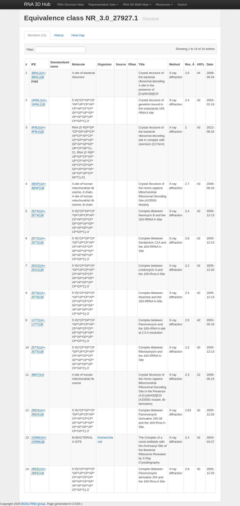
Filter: (42, 49)
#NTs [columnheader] (200, 64)
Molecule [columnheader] (78, 64)
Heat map (77, 35)
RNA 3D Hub (37, 4)
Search (182, 4)
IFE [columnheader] (33, 64)
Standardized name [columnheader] (59, 64)
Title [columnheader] (142, 64)
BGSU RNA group (33, 504)
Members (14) (37, 35)
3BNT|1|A (37, 374)
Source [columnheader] (121, 64)
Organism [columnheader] (104, 64)
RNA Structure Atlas (70, 4)
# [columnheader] (26, 64)
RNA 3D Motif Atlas (136, 4)
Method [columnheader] (174, 64)
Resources (163, 4)
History (59, 35)
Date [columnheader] (210, 64)
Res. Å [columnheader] (189, 64)
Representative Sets (101, 4)
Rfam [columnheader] (132, 64)
